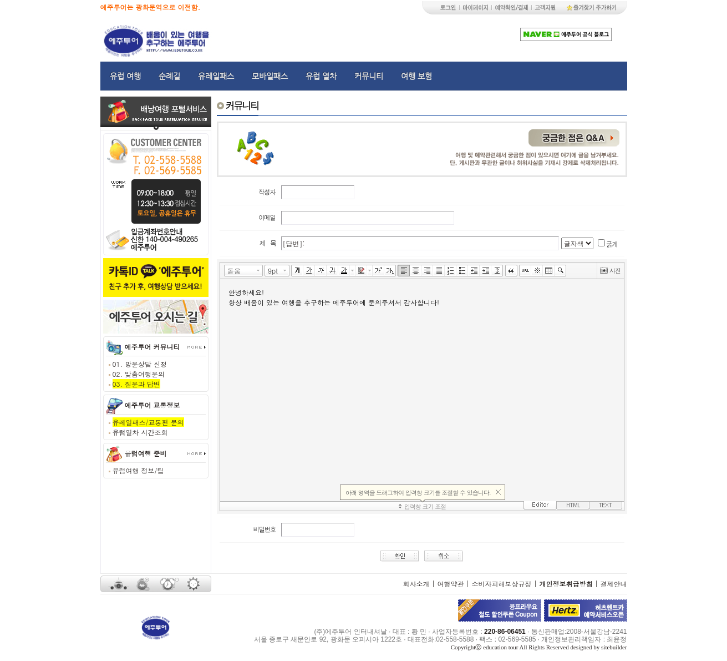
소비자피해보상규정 (501, 583)
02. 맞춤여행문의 (139, 374)
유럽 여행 (125, 76)
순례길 (169, 76)
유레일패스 (216, 76)
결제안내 (614, 583)
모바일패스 (270, 76)
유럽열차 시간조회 (140, 432)
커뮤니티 (368, 76)
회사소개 (416, 583)
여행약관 (450, 583)
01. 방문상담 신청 (140, 364)
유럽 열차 (321, 76)
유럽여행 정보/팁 (138, 470)
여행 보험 (416, 76)
